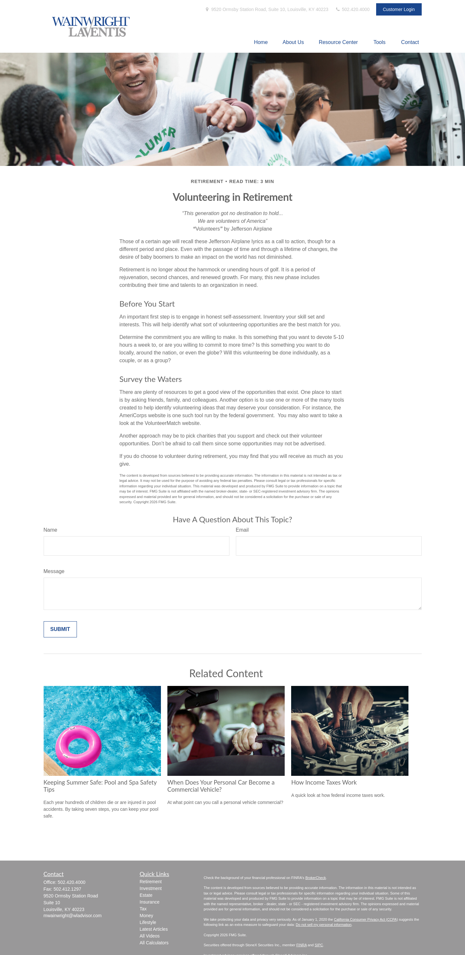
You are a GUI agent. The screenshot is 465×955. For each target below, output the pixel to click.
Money (146, 915)
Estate (146, 895)
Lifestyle (148, 922)
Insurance (149, 902)
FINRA (301, 945)
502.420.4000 (352, 9)
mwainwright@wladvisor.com (73, 915)
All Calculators (154, 942)
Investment (151, 888)
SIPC (319, 945)
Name (51, 530)
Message (54, 571)
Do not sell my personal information (323, 925)
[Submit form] (60, 629)
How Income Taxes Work (324, 782)
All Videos (150, 936)
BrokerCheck (315, 878)
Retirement (151, 881)
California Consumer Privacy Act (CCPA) (366, 919)
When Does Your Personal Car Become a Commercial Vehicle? (221, 786)
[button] (260, 42)
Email (242, 530)
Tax (143, 908)
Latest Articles (154, 929)
